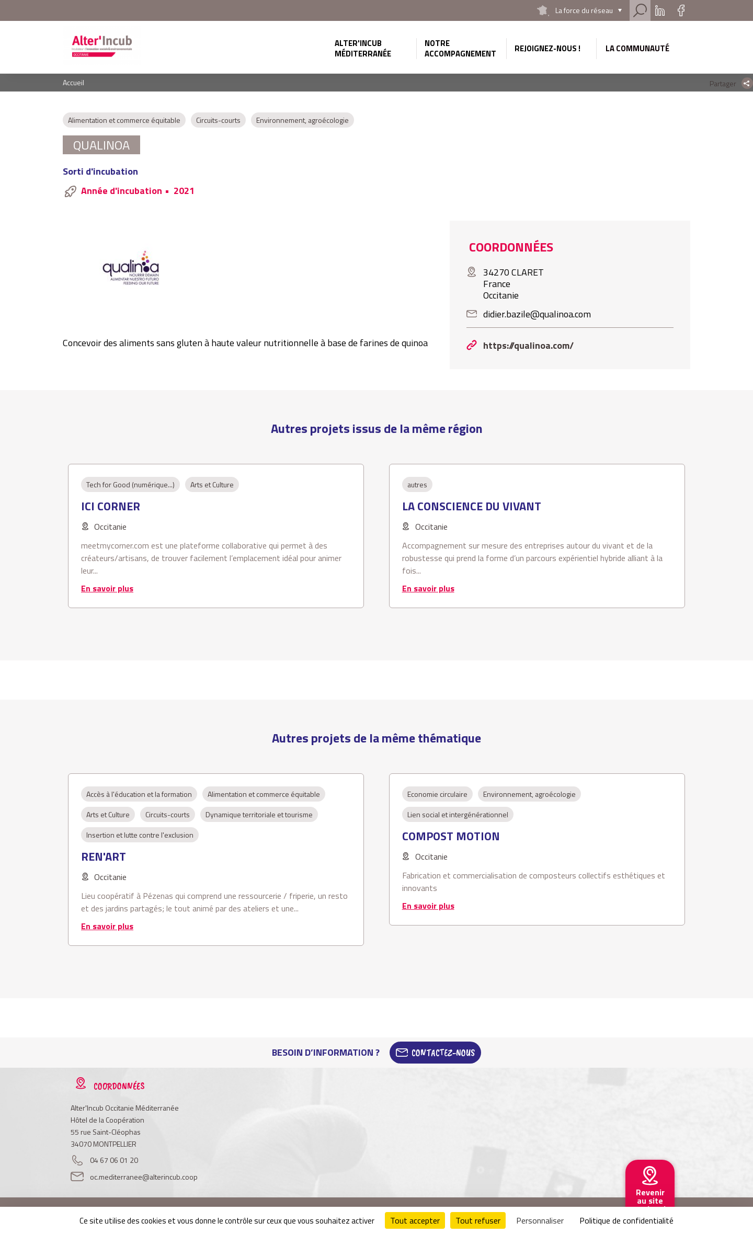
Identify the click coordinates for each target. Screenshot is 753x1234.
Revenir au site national (650, 1200)
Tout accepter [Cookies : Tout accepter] (415, 1220)
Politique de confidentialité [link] (626, 1220)
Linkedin (660, 10)
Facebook (680, 10)
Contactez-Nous (443, 1052)
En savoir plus (107, 588)
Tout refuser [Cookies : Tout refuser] (477, 1220)
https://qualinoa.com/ (528, 345)
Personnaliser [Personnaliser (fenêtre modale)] (540, 1220)
